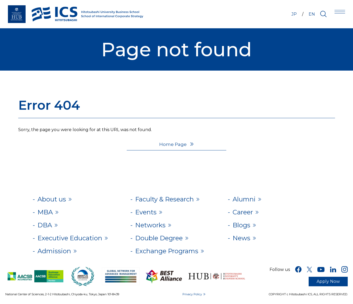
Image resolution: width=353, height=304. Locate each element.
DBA (44, 225)
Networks (150, 225)
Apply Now (328, 281)
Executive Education (69, 238)
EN (312, 14)
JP (294, 14)
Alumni (244, 199)
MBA (45, 212)
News (241, 238)
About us (51, 199)
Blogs (241, 225)
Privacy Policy (192, 294)
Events (146, 212)
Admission (54, 251)
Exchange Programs (166, 251)
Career (243, 212)
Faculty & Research (164, 199)
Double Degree (159, 238)
